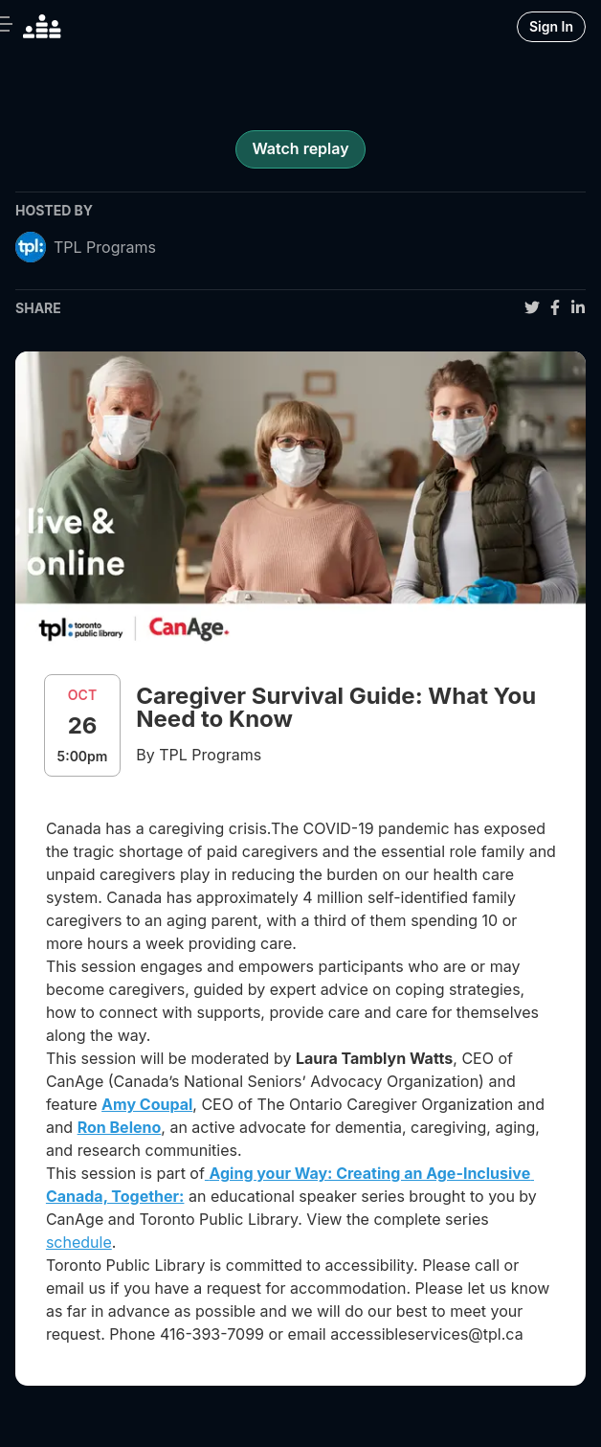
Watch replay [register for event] (300, 148)
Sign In (551, 26)
